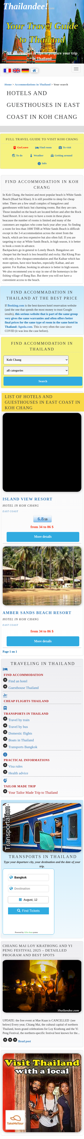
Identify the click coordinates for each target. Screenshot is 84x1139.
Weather (36, 155)
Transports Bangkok (22, 747)
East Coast (10, 511)
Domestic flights (20, 733)
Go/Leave (20, 148)
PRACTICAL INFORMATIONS (27, 760)
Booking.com (15, 305)
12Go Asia (28, 932)
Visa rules (15, 766)
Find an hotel (17, 681)
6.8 (41, 518)
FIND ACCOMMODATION (23, 675)
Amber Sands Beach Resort (37, 613)
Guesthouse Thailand (23, 688)
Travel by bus (18, 727)
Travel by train (19, 720)
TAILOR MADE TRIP (20, 786)
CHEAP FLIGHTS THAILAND (26, 701)
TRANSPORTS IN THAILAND (26, 713)
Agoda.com (25, 326)
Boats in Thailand (21, 740)
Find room (43, 148)
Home (8, 84)
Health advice (18, 773)
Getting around (61, 155)
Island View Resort (28, 499)
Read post (24, 1041)
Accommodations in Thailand (33, 84)
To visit (64, 148)
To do (17, 155)
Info (41, 163)
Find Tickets (28, 911)
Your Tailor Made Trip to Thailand (33, 793)
